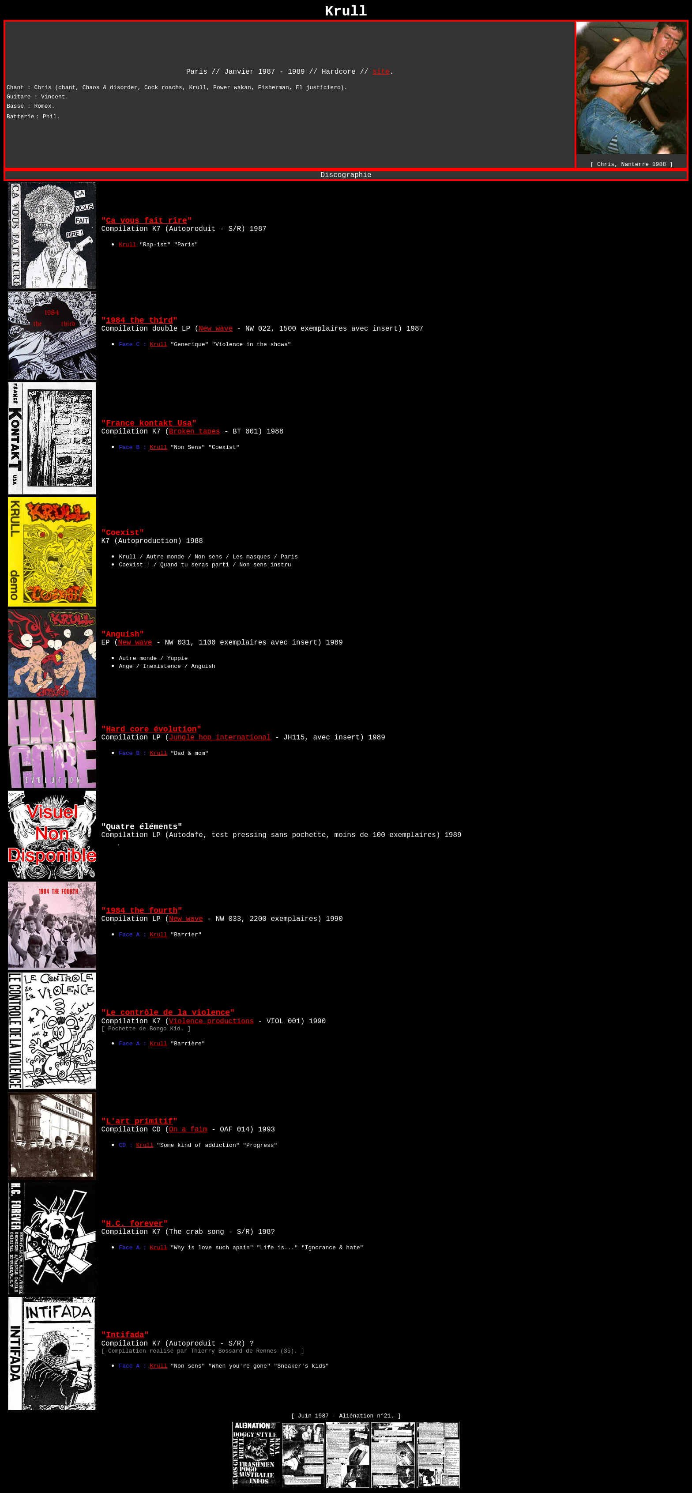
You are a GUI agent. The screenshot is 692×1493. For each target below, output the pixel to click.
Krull (127, 244)
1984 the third (139, 320)
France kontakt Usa (149, 423)
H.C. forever (134, 1223)
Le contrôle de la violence (168, 1012)
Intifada (125, 1335)
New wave (216, 329)
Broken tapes (194, 432)
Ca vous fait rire (146, 220)
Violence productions (211, 1021)
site (380, 72)
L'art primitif (139, 1121)
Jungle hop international (220, 738)
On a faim (188, 1130)
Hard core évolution (151, 729)
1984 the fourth (141, 910)
